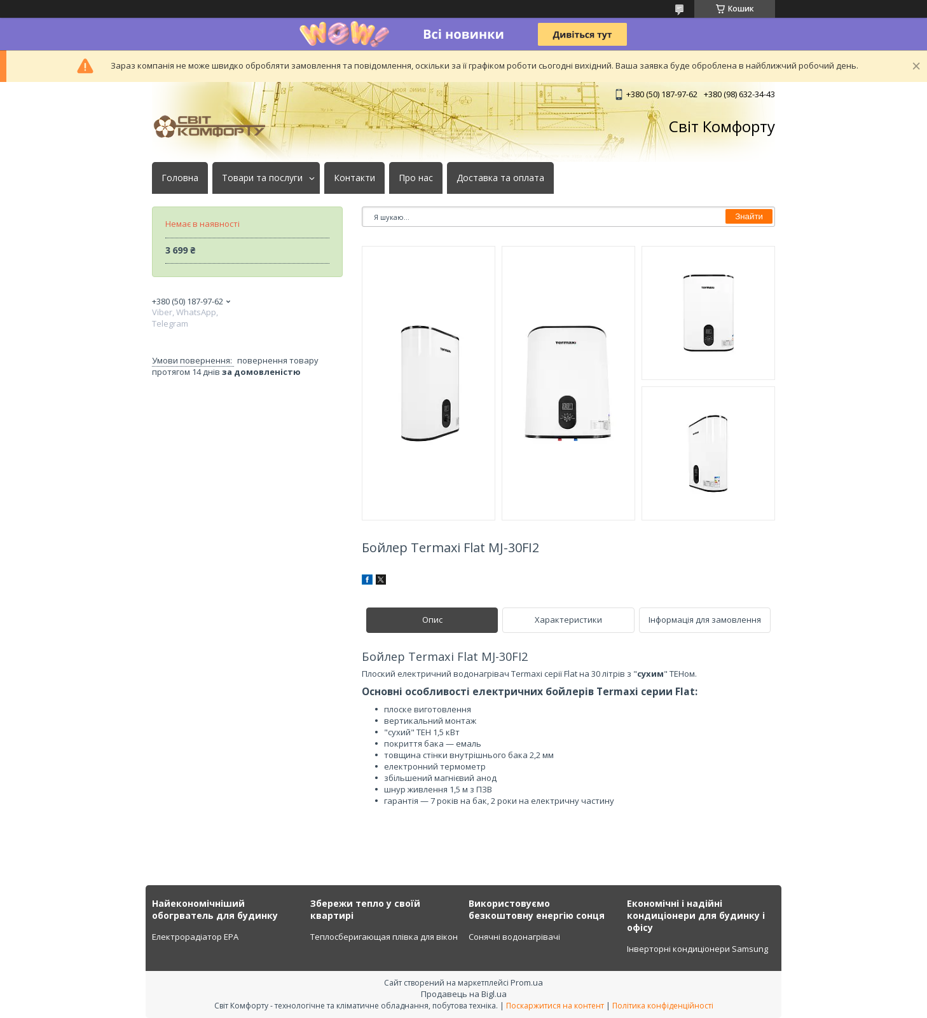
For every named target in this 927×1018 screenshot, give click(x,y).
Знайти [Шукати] (749, 216)
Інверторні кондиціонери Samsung (697, 948)
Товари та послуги (262, 178)
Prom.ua (527, 982)
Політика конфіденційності (662, 1005)
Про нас (416, 178)
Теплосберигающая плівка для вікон (384, 936)
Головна (179, 178)
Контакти (354, 178)
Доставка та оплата (500, 178)
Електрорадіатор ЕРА (195, 936)
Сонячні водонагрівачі (514, 936)
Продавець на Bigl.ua (464, 994)
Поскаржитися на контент (555, 1005)
